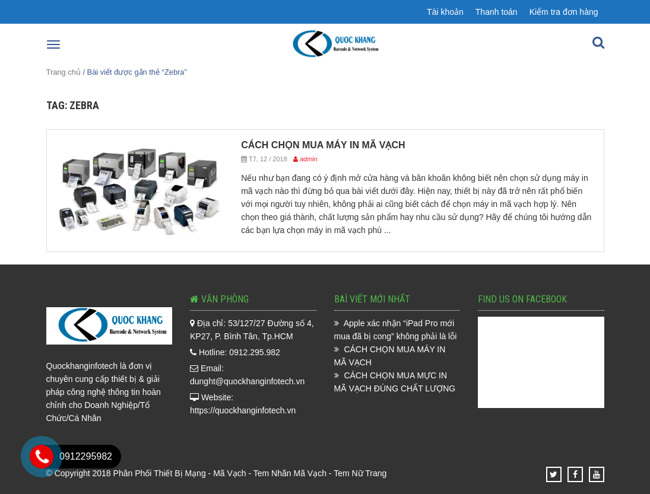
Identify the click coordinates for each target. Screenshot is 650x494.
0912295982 (85, 456)
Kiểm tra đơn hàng (563, 12)
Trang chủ (63, 72)
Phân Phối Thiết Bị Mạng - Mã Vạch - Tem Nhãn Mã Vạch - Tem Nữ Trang (250, 473)
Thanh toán (496, 12)
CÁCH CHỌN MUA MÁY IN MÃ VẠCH (323, 145)
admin (309, 158)
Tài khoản (445, 12)
